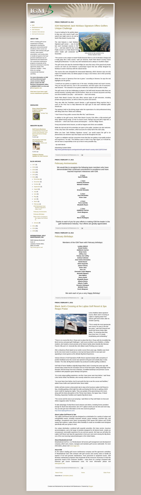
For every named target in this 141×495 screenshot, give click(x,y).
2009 (34, 231)
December (37, 179)
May (35, 196)
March (36, 201)
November (37, 181)
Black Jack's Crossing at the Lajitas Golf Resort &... (40, 218)
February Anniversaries (66, 163)
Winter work (44, 143)
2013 (34, 174)
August (36, 189)
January (36, 222)
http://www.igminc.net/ (36, 247)
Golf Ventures (36, 29)
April (35, 199)
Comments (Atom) (68, 475)
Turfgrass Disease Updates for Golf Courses (40, 155)
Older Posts (106, 472)
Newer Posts (59, 472)
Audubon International (38, 32)
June (35, 194)
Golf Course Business (39, 129)
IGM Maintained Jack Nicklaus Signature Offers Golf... (39, 207)
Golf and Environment (38, 34)
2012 (34, 177)
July (35, 191)
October (36, 184)
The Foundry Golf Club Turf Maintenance (39, 140)
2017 (34, 164)
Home (83, 472)
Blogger (91, 486)
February (36, 204)
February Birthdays (64, 236)
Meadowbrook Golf (37, 27)
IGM (33, 25)
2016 (34, 167)
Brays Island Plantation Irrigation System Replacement (39, 110)
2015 (34, 169)
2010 (34, 228)
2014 (34, 172)
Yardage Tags (44, 113)
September (37, 186)
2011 (34, 226)
